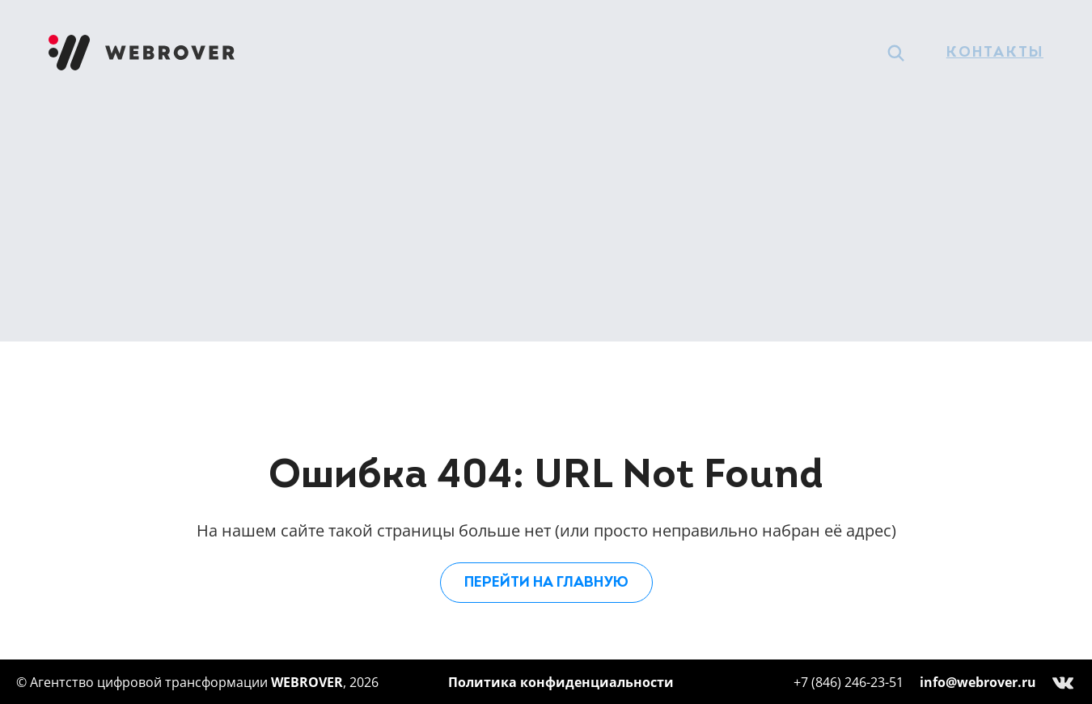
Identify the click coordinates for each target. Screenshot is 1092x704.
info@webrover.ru (978, 682)
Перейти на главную (546, 583)
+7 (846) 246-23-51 (849, 682)
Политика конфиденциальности (561, 682)
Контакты (994, 53)
